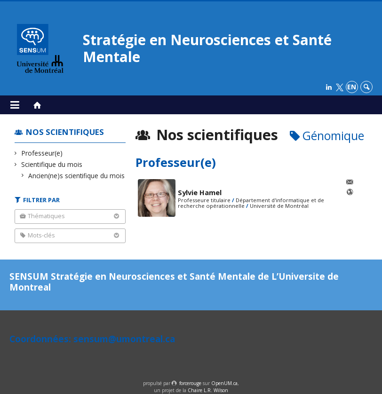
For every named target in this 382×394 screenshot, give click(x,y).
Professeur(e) (42, 153)
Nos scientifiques (65, 131)
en (351, 86)
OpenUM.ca (224, 383)
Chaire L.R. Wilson (208, 390)
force (190, 383)
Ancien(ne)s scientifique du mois (77, 175)
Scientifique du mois (52, 164)
